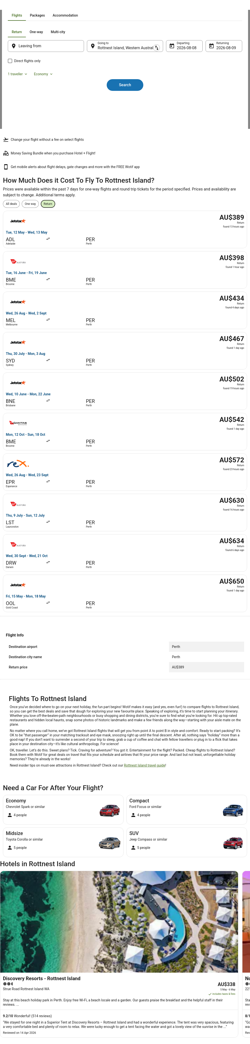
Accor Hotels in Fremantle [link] (24, 855)
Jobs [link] (11, 951)
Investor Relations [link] (19, 982)
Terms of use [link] (138, 959)
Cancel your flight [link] (202, 963)
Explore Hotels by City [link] (83, 966)
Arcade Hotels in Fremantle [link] (25, 864)
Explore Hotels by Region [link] (85, 943)
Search (125, 132)
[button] (125, 798)
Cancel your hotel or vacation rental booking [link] (214, 953)
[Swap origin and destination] (90, 101)
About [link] (12, 943)
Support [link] (196, 943)
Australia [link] (39, 6)
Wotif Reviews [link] (78, 998)
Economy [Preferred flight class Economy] (217, 87)
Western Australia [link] (61, 6)
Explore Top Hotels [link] (81, 974)
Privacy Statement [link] (142, 943)
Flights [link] (25, 6)
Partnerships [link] (16, 966)
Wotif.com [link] (9, 6)
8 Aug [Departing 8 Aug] (179, 103)
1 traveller (191, 87)
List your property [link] (19, 959)
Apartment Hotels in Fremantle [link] (149, 855)
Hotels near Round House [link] (24, 827)
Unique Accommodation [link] (84, 982)
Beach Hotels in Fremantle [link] (146, 864)
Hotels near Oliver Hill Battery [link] (148, 837)
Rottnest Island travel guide (144, 515)
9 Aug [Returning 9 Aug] (215, 103)
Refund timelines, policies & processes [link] (216, 970)
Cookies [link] (135, 951)
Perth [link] (80, 6)
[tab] (97, 70)
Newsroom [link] (15, 974)
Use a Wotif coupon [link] (203, 978)
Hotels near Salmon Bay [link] (144, 827)
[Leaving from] (52, 101)
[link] (35, 776)
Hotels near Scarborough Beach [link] (29, 846)
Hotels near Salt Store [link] (21, 837)
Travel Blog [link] (76, 990)
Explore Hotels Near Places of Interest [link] (93, 959)
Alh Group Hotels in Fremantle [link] (149, 846)
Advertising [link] (15, 990)
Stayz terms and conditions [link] (147, 966)
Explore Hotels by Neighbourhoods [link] (91, 951)
